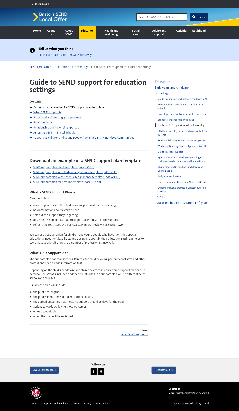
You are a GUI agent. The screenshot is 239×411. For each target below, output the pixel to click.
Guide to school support (170, 151)
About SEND (69, 32)
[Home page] (51, 17)
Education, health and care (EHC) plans (181, 203)
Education (87, 31)
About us (51, 32)
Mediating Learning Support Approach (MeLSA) (182, 146)
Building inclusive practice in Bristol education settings (182, 189)
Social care (136, 32)
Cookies (76, 403)
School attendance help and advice (176, 119)
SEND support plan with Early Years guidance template (75, 172)
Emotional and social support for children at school (181, 106)
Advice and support (159, 32)
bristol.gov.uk (40, 4)
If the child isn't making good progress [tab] (57, 117)
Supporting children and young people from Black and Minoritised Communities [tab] (83, 137)
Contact (34, 403)
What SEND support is (134, 334)
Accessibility (101, 403)
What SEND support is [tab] (47, 112)
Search (198, 17)
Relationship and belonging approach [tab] (56, 127)
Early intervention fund (170, 176)
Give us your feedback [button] (44, 369)
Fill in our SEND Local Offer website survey (65, 55)
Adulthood (199, 31)
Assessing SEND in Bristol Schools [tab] (54, 132)
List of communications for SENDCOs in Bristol (182, 182)
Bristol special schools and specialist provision (182, 114)
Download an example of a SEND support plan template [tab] (68, 107)
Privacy (87, 403)
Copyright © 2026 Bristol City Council (190, 403)
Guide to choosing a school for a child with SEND (183, 99)
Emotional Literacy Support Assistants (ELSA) (181, 140)
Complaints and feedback (54, 403)
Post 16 (160, 197)
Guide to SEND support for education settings (182, 125)
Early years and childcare (172, 88)
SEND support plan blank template (63, 167)
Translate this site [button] (164, 369)
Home (37, 31)
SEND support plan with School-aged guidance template (76, 177)
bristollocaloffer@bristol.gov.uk (192, 392)
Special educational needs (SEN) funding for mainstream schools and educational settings (181, 159)
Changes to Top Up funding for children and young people (180, 168)
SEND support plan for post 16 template (67, 182)
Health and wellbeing (111, 32)
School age (162, 93)
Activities (182, 31)
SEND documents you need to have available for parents (183, 132)
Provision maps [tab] (42, 122)
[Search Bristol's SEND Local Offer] (161, 17)
